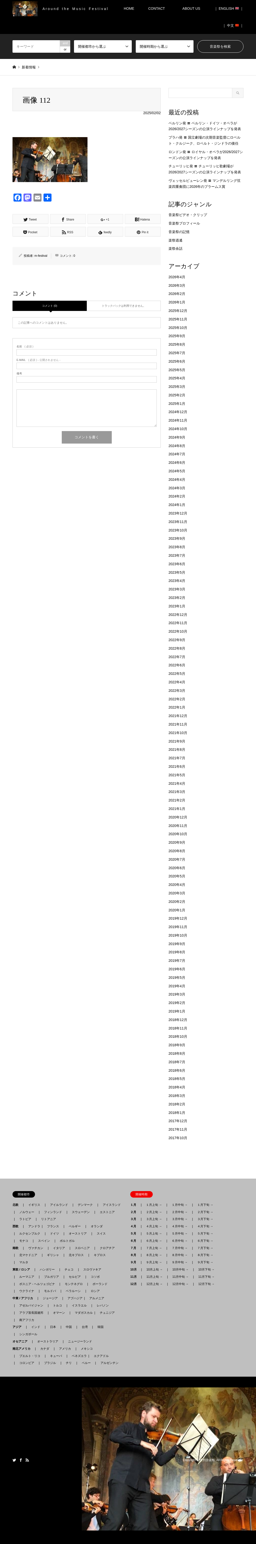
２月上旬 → (154, 1212)
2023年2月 (176, 598)
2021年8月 (176, 750)
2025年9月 (176, 336)
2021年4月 (176, 783)
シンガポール (28, 1334)
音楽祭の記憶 (179, 232)
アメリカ (65, 1348)
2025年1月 (176, 404)
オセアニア (21, 1341)
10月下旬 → (206, 1269)
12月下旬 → (206, 1284)
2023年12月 (177, 513)
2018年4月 (176, 1087)
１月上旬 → (154, 1205)
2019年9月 (176, 944)
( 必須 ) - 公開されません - (38, 360)
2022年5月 (176, 674)
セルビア (75, 1277)
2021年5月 (176, 775)
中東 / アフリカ (24, 1298)
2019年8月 (176, 952)
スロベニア (82, 1248)
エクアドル (100, 1356)
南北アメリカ (23, 1348)
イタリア (59, 1248)
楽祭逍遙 (175, 240)
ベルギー (75, 1226)
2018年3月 (176, 1096)
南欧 (17, 1248)
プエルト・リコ (29, 1356)
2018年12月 (177, 1020)
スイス (101, 1233)
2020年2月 (176, 902)
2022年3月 (176, 691)
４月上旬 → (154, 1226)
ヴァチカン (35, 1248)
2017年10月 (177, 1138)
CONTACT (156, 8)
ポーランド (100, 1284)
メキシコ (87, 1348)
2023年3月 (176, 589)
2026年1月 (176, 302)
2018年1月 (176, 1113)
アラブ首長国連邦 (31, 1312)
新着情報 (29, 67)
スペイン (44, 1241)
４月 (134, 1226)
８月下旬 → (205, 1255)
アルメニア (96, 1298)
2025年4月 (176, 378)
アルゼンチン (108, 1363)
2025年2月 (176, 395)
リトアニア (48, 1219)
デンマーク (85, 1205)
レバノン (103, 1305)
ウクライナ (26, 1291)
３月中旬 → (179, 1219)
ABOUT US (193, 8)
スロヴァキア (92, 1269)
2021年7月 (176, 758)
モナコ (23, 1241)
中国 (69, 1327)
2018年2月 (176, 1104)
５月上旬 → (154, 1233)
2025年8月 (176, 344)
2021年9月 (176, 741)
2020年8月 (176, 851)
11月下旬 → (206, 1277)
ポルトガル (67, 1241)
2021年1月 (176, 809)
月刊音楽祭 (207, 1460)
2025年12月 (177, 311)
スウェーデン (81, 1212)
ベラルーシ (73, 1291)
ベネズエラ (78, 1356)
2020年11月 (177, 826)
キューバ (56, 1356)
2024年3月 (176, 488)
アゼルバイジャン (31, 1305)
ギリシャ (53, 1255)
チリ (69, 1363)
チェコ (69, 1269)
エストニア (107, 1212)
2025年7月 (176, 353)
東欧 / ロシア (22, 1269)
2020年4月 (176, 885)
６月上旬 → (154, 1241)
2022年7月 (176, 657)
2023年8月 (176, 547)
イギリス (34, 1205)
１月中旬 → (179, 1205)
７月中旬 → (179, 1248)
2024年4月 (176, 480)
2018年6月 (176, 1070)
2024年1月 (176, 505)
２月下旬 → (205, 1212)
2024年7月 (176, 454)
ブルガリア (51, 1277)
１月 (134, 1205)
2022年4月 (176, 682)
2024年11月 (177, 420)
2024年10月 (177, 429)
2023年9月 (176, 538)
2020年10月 (177, 834)
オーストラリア (47, 1341)
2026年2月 (176, 294)
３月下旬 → (205, 1219)
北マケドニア (28, 1255)
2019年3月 (176, 994)
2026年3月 (176, 285)
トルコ (57, 1305)
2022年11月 (177, 623)
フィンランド (53, 1212)
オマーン (59, 1312)
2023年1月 (176, 606)
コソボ (95, 1277)
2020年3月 (176, 893)
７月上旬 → (154, 1248)
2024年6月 (176, 463)
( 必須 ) (24, 346)
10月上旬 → (155, 1269)
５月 (134, 1233)
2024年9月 (176, 437)
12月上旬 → (155, 1284)
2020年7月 (176, 859)
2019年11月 (177, 927)
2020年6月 (176, 868)
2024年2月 (176, 496)
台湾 (85, 1327)
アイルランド (59, 1205)
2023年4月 (176, 581)
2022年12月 (177, 615)
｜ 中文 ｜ (233, 25)
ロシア (95, 1291)
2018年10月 (177, 1036)
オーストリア (78, 1233)
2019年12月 (177, 918)
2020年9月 (176, 842)
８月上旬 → (154, 1255)
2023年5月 (176, 572)
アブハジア (73, 1298)
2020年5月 (176, 876)
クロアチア (107, 1248)
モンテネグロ (74, 1284)
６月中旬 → (179, 1241)
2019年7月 (176, 961)
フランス (53, 1226)
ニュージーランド (80, 1341)
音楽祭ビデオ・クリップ (187, 215)
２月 (134, 1212)
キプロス (100, 1255)
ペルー (86, 1363)
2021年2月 (176, 800)
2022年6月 (176, 665)
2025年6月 (176, 361)
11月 (135, 1277)
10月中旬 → (181, 1269)
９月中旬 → (179, 1262)
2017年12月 (177, 1121)
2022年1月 (176, 707)
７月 (134, 1248)
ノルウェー (26, 1212)
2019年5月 (176, 978)
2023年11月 (177, 522)
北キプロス (76, 1255)
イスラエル (79, 1305)
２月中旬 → (179, 1212)
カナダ (44, 1348)
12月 (135, 1284)
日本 (53, 1327)
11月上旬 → (155, 1277)
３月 (134, 1219)
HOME (129, 8)
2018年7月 (176, 1062)
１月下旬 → (205, 1205)
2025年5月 (176, 370)
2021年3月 (176, 792)
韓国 (100, 1327)
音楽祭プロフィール (184, 223)
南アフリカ (26, 1320)
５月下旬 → (205, 1233)
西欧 (17, 1226)
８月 (134, 1255)
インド (35, 1327)
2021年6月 (176, 767)
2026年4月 (176, 277)
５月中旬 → (179, 1233)
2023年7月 (176, 555)
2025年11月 (177, 319)
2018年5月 (176, 1079)
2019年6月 (176, 969)
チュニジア (107, 1312)
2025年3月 (176, 387)
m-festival (40, 255)
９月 (134, 1262)
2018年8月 (176, 1053)
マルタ (23, 1262)
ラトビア (25, 1219)
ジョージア (50, 1298)
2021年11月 (177, 724)
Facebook (20, 1460)
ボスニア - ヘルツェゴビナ (37, 1284)
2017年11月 (177, 1129)
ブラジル (50, 1363)
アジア (18, 1327)
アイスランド (110, 1205)
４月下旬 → (205, 1226)
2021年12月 (177, 716)
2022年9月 (176, 640)
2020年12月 (177, 817)
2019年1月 (176, 1011)
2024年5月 (176, 471)
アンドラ (32, 1226)
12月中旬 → (181, 1284)
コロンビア (26, 1363)
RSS (27, 1460)
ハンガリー (47, 1269)
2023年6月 (176, 564)
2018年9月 (176, 1045)
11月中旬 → (181, 1277)
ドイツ (54, 1233)
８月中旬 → (179, 1255)
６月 (134, 1241)
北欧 (17, 1205)
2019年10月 (177, 935)
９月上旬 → (154, 1262)
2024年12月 (177, 412)
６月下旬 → (205, 1241)
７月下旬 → (205, 1248)
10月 (135, 1269)
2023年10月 (177, 530)
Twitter (14, 1460)
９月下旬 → (205, 1262)
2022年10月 (177, 631)
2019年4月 (176, 986)
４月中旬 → (179, 1226)
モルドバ (50, 1291)
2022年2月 (176, 699)
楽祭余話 (175, 249)
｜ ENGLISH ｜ (229, 8)
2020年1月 (176, 910)
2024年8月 (176, 446)
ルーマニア (26, 1277)
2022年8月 (176, 648)
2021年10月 (177, 733)
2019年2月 (176, 1003)
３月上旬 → (154, 1219)
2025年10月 (177, 328)
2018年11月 (177, 1028)
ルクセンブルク (29, 1233)
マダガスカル (82, 1312)
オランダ (97, 1226)
